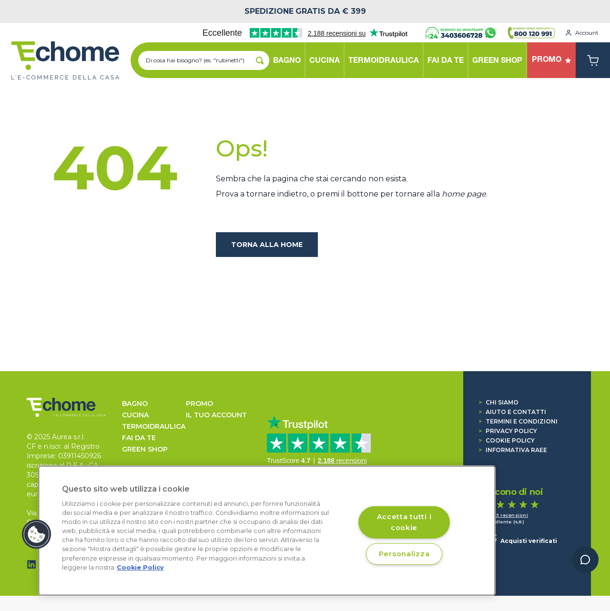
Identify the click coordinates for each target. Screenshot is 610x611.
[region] (267, 530)
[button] (36, 534)
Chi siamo (498, 402)
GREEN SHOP (145, 449)
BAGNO (135, 403)
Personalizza (404, 553)
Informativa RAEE (512, 449)
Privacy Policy (507, 430)
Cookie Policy (506, 440)
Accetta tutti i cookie (404, 522)
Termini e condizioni (518, 421)
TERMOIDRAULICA (153, 426)
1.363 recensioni (506, 515)
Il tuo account (216, 415)
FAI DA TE (139, 438)
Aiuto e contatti (512, 411)
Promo (199, 403)
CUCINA (135, 415)
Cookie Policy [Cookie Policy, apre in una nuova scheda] (140, 567)
